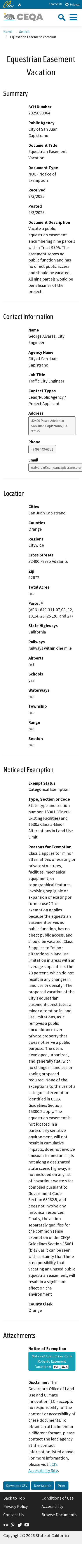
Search (24, 31)
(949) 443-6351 (42, 449)
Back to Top (14, 1498)
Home (7, 31)
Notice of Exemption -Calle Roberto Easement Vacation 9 (51, 1361)
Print (62, 1485)
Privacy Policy (15, 1506)
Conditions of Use (58, 1498)
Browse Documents (59, 1514)
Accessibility (52, 1506)
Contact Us (55, 4)
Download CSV (16, 1485)
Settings (72, 4)
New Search (42, 1485)
